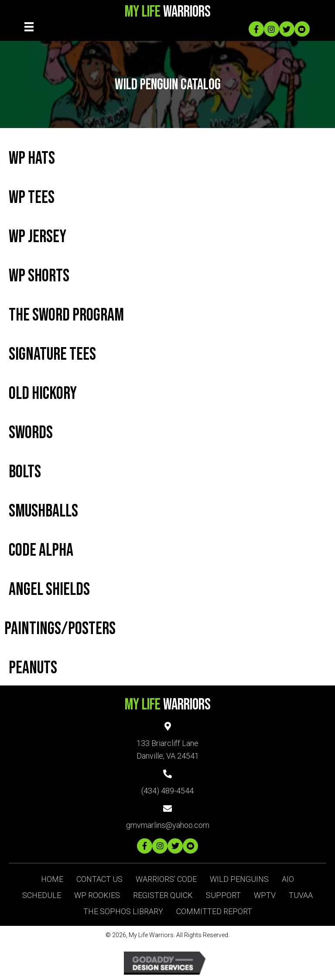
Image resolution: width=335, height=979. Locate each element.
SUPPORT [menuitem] (223, 895)
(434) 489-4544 (167, 790)
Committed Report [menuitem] (214, 911)
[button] (256, 29)
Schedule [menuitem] (41, 895)
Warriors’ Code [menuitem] (166, 879)
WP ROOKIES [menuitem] (97, 895)
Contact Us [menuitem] (99, 879)
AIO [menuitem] (288, 879)
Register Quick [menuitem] (163, 895)
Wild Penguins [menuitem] (239, 879)
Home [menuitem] (52, 879)
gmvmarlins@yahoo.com (167, 825)
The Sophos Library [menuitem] (123, 911)
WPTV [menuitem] (265, 895)
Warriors (168, 12)
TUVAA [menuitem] (301, 895)
